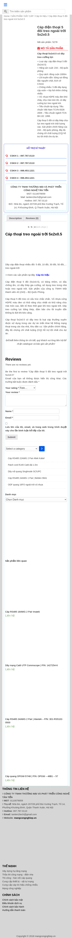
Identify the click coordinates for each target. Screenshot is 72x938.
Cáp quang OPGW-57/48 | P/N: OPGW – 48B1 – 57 (31, 776)
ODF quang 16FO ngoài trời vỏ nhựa (25, 484)
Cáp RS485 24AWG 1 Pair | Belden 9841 (27, 478)
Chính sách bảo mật (12, 899)
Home (6, 16)
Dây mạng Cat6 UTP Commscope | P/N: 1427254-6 (31, 665)
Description (15, 218)
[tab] (15, 218)
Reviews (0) (32, 218)
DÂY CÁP (28, 16)
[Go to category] (42, 448)
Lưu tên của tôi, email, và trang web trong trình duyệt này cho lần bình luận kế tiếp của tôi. (36, 429)
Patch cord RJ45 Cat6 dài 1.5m (23, 465)
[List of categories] (21, 448)
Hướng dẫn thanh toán (13, 910)
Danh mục (10, 494)
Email (9, 417)
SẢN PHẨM (16, 16)
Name (9, 411)
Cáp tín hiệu (41, 16)
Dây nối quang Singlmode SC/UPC (24, 471)
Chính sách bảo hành (13, 906)
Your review (12, 392)
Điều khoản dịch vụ (12, 903)
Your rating (12, 388)
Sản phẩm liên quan (16, 561)
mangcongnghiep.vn (25, 818)
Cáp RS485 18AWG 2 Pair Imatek (22, 611)
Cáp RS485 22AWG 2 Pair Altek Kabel (26, 458)
